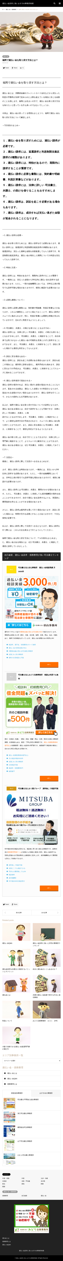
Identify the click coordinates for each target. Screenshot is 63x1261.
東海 (24, 1184)
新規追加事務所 (17, 1093)
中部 (23, 1178)
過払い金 (5, 56)
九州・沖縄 (44, 1178)
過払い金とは (12, 1073)
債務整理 (5, 1195)
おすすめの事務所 (46, 1093)
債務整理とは (12, 1084)
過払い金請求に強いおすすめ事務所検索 (31, 1250)
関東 (42, 1184)
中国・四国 (5, 1178)
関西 (3, 1186)
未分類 (43, 1181)
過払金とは (5, 1238)
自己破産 (24, 1195)
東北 (3, 1184)
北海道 (4, 1181)
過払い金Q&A (12, 1079)
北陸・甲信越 (26, 1181)
